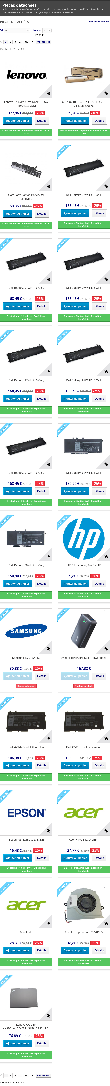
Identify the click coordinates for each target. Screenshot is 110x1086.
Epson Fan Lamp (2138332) (26, 839)
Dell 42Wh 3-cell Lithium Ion (26, 747)
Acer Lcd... (26, 932)
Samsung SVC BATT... (26, 657)
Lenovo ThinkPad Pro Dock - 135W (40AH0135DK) (26, 103)
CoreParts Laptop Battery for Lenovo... (26, 196)
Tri (1, 30)
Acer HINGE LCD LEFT (84, 839)
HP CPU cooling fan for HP (84, 565)
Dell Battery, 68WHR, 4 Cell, (83, 472)
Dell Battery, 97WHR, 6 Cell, (83, 195)
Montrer (37, 30)
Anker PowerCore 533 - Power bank (83, 657)
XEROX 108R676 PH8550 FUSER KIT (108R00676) (84, 103)
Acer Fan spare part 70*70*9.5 (84, 932)
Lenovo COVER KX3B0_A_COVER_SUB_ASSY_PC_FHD (26, 1026)
